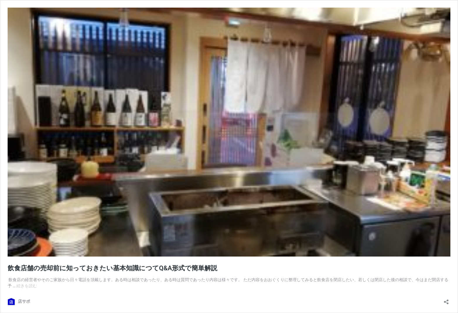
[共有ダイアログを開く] (446, 300)
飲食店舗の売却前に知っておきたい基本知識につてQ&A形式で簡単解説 (112, 268)
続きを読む (26, 285)
